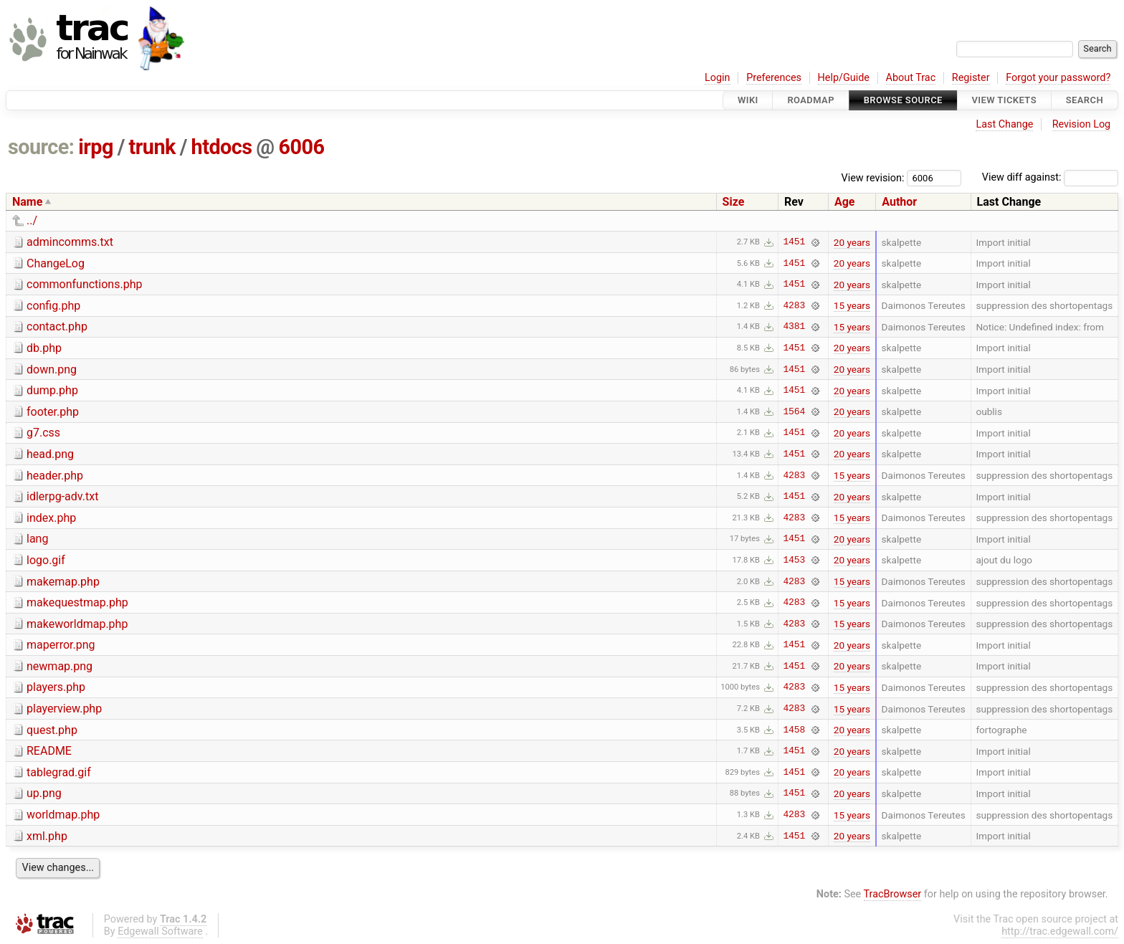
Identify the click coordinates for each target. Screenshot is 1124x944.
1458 (794, 729)
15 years (852, 305)
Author (899, 202)
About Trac (911, 78)
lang (37, 538)
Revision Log (1081, 124)
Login (717, 78)
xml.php (47, 836)
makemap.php (63, 581)
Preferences (773, 78)
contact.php (57, 326)
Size (734, 202)
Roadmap (810, 100)
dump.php (52, 390)
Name (27, 202)
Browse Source (903, 100)
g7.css (43, 432)
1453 (794, 559)
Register (971, 78)
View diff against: (1050, 177)
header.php (55, 475)
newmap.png (59, 666)
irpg (95, 147)
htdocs (221, 147)
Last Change (1004, 124)
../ (32, 220)
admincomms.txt (70, 242)
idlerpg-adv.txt (62, 496)
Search (1084, 100)
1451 (794, 242)
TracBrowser (893, 894)
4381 (794, 326)
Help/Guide (844, 78)
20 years (852, 242)
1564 (794, 411)
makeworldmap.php (77, 624)
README (49, 751)
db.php (44, 348)
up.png (44, 793)
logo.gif (46, 560)
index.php (51, 518)
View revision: (873, 177)
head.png (50, 454)
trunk (152, 147)
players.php (56, 687)
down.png (52, 369)
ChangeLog (56, 263)
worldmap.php (63, 814)
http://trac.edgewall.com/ (1059, 931)
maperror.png (61, 645)
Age (844, 202)
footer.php (53, 412)
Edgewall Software (160, 931)
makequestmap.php (77, 602)
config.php (53, 306)
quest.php (52, 730)
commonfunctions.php (84, 284)
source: (41, 147)
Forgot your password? (1058, 78)
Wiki (748, 100)
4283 (794, 305)
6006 (301, 147)
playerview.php (64, 708)
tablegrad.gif (59, 772)
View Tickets (1004, 100)
